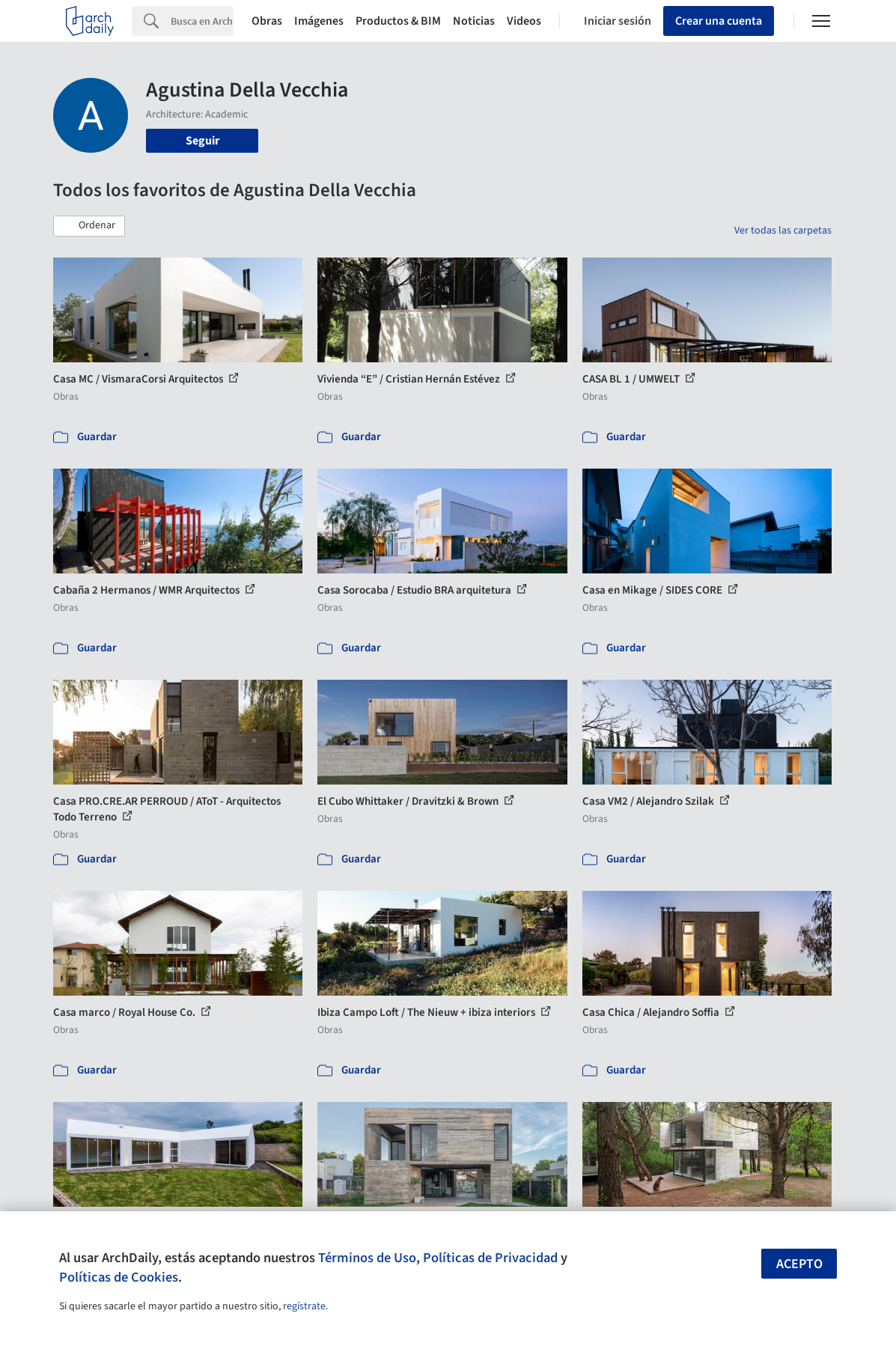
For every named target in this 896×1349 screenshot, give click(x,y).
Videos (524, 21)
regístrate (304, 1306)
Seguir (202, 141)
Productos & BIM (398, 21)
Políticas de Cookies (118, 1277)
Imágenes (319, 21)
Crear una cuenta (718, 21)
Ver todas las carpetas (783, 230)
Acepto (799, 1264)
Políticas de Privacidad (490, 1257)
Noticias (474, 21)
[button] (89, 226)
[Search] (202, 21)
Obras (267, 21)
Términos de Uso (367, 1257)
